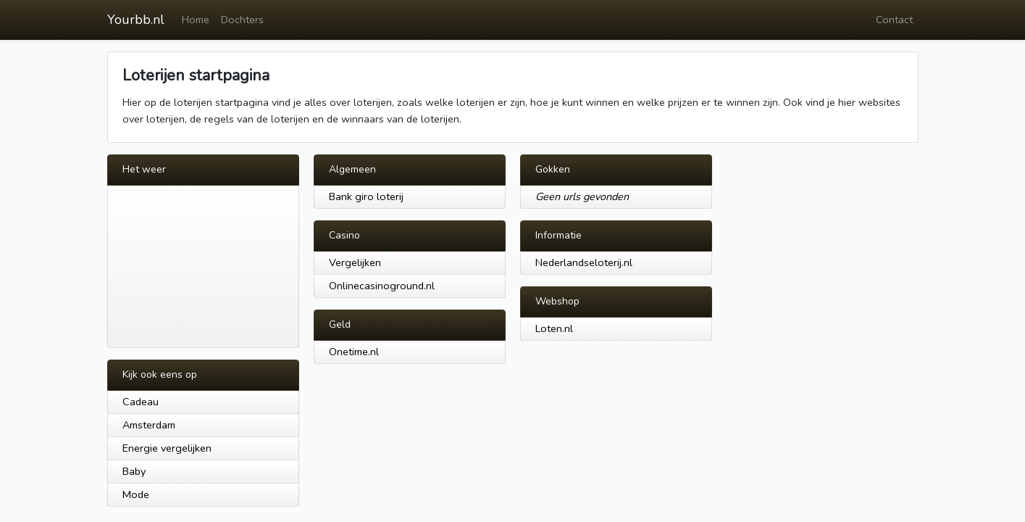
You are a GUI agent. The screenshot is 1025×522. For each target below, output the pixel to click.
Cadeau (140, 401)
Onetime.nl (354, 351)
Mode (135, 494)
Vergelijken (355, 262)
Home (195, 19)
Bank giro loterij (366, 196)
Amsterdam (148, 425)
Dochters (242, 19)
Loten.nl (554, 328)
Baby (134, 471)
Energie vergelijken (167, 448)
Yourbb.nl (135, 19)
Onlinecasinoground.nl (382, 285)
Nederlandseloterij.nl (583, 262)
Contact (894, 19)
